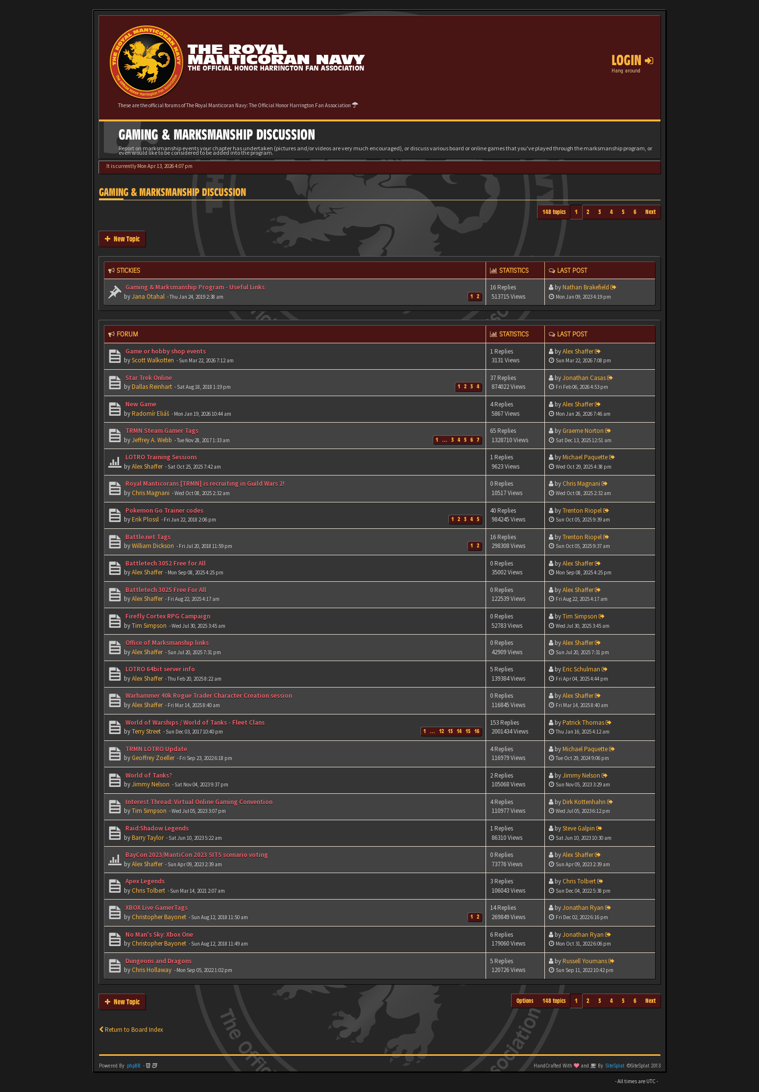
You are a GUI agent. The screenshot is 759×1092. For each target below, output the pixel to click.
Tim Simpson (149, 625)
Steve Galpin (579, 828)
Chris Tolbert (148, 890)
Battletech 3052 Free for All (165, 563)
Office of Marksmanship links (166, 643)
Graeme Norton (583, 431)
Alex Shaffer (578, 351)
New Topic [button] (122, 239)
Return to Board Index (131, 1029)
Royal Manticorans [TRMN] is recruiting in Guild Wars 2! (204, 483)
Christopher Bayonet (159, 917)
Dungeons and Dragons (158, 961)
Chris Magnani (151, 493)
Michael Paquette (585, 457)
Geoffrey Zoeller (153, 758)
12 (441, 731)
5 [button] (623, 211)
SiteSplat (615, 1066)
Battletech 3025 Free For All (165, 590)
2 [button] (588, 211)
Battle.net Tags (147, 537)
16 (476, 731)
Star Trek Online (148, 378)
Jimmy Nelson (151, 784)
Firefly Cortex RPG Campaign (167, 616)
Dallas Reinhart (152, 386)
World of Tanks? (148, 775)
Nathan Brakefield (586, 287)
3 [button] (599, 211)
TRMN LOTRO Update (155, 749)
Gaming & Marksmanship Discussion (172, 192)
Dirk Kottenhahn (584, 802)
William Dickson (153, 546)
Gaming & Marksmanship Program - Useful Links (194, 287)
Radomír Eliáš (150, 413)
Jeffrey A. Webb (152, 440)
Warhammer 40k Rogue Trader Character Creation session (208, 695)
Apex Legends (144, 881)
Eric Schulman (581, 669)
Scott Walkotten (153, 360)
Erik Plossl (145, 519)
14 (459, 731)
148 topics (554, 211)
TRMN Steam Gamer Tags (161, 431)
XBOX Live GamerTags (156, 907)
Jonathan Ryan (583, 907)
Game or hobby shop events (165, 351)
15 (467, 731)
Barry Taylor (148, 837)
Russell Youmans (585, 961)
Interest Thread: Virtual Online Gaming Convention (198, 802)
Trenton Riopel (582, 510)
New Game (140, 404)
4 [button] (611, 211)
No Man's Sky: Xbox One (158, 934)
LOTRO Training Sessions (160, 457)
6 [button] (635, 211)
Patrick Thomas (583, 722)
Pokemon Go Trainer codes (163, 510)
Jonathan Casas (584, 378)
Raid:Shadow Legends (156, 828)
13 (450, 731)
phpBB (134, 1066)
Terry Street (146, 731)
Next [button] (650, 211)
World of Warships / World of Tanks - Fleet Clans (194, 722)
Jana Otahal (148, 296)
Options (525, 1000)
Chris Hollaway (151, 970)
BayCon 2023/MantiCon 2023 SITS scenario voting (196, 855)
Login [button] (632, 60)
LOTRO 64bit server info (159, 669)
